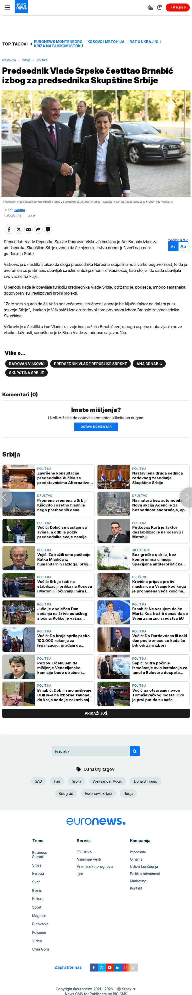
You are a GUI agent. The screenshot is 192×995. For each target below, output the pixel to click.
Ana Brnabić (149, 377)
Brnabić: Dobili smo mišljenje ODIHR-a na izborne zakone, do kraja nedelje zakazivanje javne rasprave (64, 708)
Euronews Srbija (98, 807)
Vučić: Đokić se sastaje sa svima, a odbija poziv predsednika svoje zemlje (62, 545)
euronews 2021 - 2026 (94, 984)
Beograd (66, 807)
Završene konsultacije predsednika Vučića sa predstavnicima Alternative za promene (63, 491)
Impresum (138, 865)
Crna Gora (40, 945)
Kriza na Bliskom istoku (58, 46)
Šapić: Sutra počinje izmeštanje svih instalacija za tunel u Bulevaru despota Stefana (159, 681)
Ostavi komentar (96, 440)
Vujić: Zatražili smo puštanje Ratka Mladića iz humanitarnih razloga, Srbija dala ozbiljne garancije (63, 572)
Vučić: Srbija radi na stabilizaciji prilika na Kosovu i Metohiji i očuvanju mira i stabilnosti (64, 599)
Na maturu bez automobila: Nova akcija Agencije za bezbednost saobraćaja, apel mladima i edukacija (160, 518)
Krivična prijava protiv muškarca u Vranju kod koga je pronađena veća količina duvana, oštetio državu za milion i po (159, 599)
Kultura (38, 901)
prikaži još (96, 726)
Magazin (39, 916)
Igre (80, 887)
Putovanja (40, 923)
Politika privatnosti (145, 887)
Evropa (38, 879)
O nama (136, 872)
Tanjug (19, 223)
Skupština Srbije (26, 386)
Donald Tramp (145, 794)
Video (37, 937)
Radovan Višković (26, 377)
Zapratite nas (70, 962)
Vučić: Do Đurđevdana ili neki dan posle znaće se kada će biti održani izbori (159, 654)
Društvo (44, 509)
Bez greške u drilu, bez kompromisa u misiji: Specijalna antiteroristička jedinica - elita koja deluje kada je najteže (157, 572)
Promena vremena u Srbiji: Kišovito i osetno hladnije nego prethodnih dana (62, 518)
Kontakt (136, 901)
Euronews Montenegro (58, 42)
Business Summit (45, 865)
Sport (36, 908)
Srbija (26, 60)
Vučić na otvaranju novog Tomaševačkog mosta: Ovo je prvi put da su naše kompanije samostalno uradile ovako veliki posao (158, 708)
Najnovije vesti (89, 872)
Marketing (138, 894)
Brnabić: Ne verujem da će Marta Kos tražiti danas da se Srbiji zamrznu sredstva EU (160, 626)
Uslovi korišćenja (144, 879)
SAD (38, 794)
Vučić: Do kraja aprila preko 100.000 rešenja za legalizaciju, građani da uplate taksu (63, 654)
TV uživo (84, 865)
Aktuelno (140, 563)
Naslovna (9, 60)
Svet (36, 887)
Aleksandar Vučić (107, 794)
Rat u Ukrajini (144, 42)
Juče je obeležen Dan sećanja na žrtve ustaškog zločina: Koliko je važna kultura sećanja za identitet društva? (63, 626)
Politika (42, 60)
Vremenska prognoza (95, 879)
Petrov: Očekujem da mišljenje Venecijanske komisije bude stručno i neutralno (59, 681)
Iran (57, 794)
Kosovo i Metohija (106, 42)
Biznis (37, 894)
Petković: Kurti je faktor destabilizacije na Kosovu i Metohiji (157, 545)
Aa (172, 259)
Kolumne (39, 930)
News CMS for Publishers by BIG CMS (96, 989)
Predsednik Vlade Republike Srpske (90, 377)
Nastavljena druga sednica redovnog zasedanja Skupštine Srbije (157, 491)
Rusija (128, 807)
